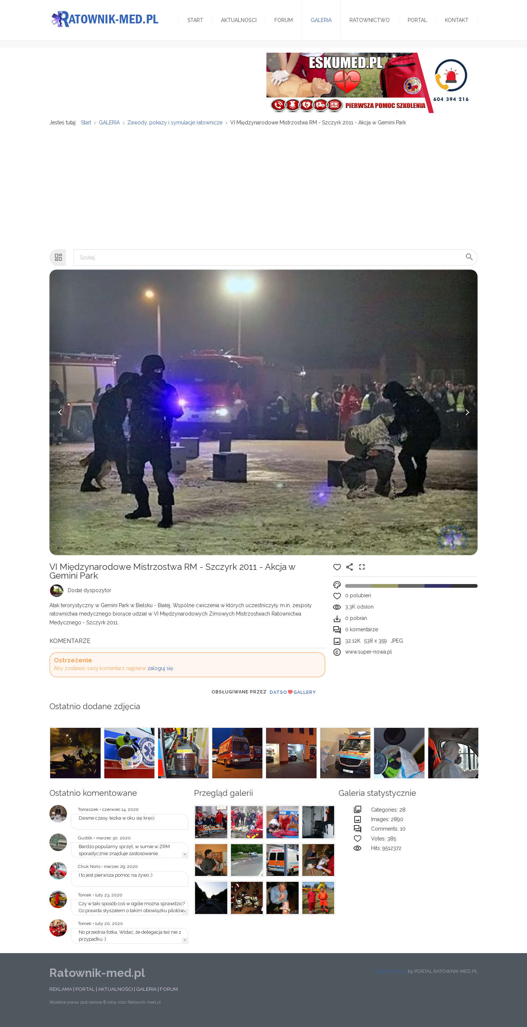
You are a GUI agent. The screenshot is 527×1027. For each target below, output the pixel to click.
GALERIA (146, 994)
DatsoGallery (293, 697)
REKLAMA (60, 994)
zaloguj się (160, 673)
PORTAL (85, 994)
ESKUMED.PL (392, 976)
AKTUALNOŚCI (115, 994)
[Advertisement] (263, 188)
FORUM (169, 994)
